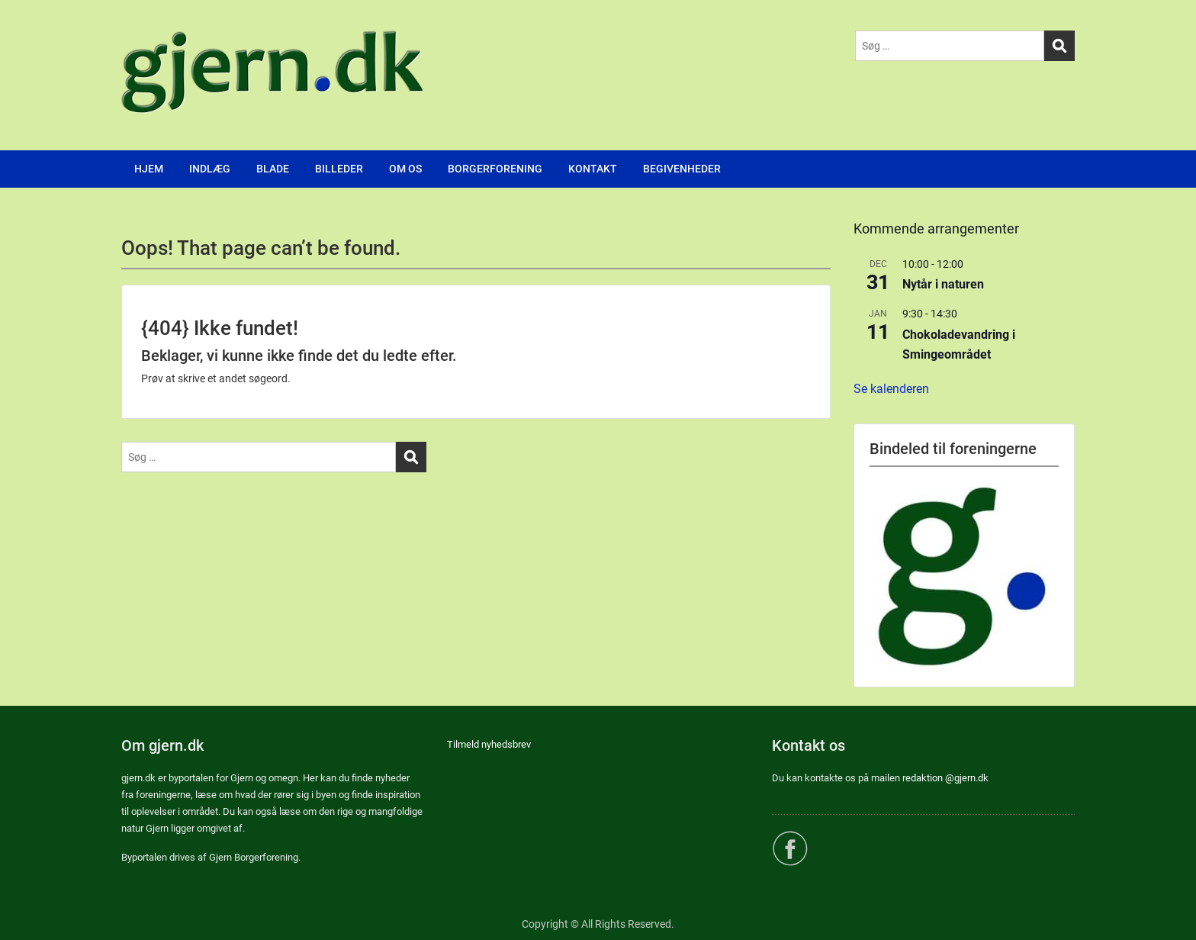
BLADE (272, 169)
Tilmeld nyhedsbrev (489, 744)
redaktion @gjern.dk (945, 778)
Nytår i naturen (943, 284)
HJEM (148, 169)
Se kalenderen (891, 388)
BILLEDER (339, 169)
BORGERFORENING (495, 169)
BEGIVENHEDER (682, 169)
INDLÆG (209, 169)
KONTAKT (592, 169)
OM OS (405, 169)
